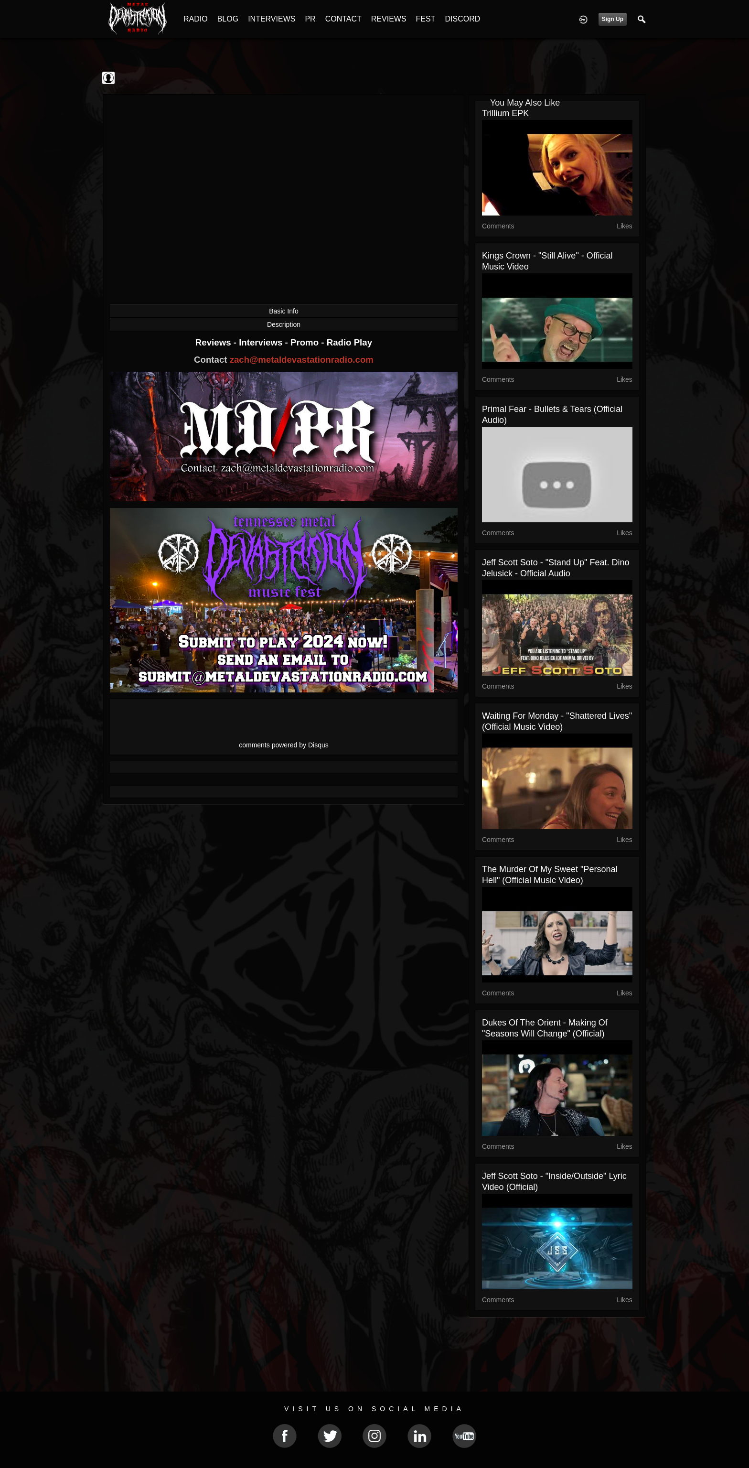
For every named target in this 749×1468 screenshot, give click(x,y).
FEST (426, 19)
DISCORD (462, 19)
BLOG (227, 19)
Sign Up (612, 19)
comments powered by (284, 745)
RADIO (195, 19)
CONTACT (343, 19)
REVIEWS (389, 19)
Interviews (262, 342)
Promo (305, 342)
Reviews (214, 342)
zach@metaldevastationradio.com (302, 360)
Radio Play (349, 342)
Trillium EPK (505, 113)
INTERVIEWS (271, 19)
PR (310, 19)
